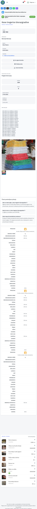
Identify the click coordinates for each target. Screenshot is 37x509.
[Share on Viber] (17, 8)
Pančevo (13, 274)
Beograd (13, 285)
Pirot (13, 251)
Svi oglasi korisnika (18, 60)
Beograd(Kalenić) (10, 236)
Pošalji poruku (18, 64)
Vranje (13, 258)
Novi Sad (13, 272)
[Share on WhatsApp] (14, 8)
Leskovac (12, 263)
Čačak (13, 240)
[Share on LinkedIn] (5, 8)
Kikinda (13, 270)
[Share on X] (7, 8)
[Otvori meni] (7, 2)
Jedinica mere (11, 233)
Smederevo (12, 256)
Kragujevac (12, 242)
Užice (13, 267)
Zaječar (13, 261)
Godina (13, 288)
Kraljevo (12, 245)
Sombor (13, 276)
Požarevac (12, 254)
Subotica (12, 281)
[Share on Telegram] (10, 8)
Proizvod (12, 228)
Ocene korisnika (18, 67)
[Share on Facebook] (2, 8)
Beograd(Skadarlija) (9, 238)
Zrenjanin (12, 283)
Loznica (13, 247)
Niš (14, 249)
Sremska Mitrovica (10, 279)
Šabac (13, 265)
